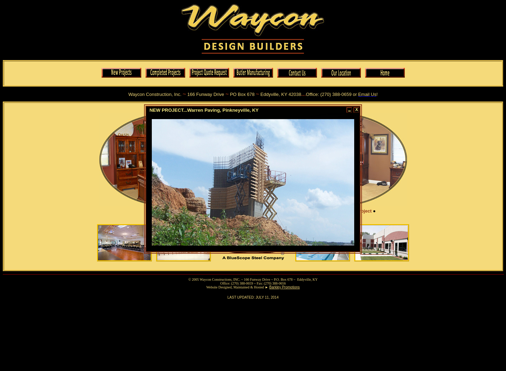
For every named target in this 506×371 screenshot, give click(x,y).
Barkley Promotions (284, 287)
